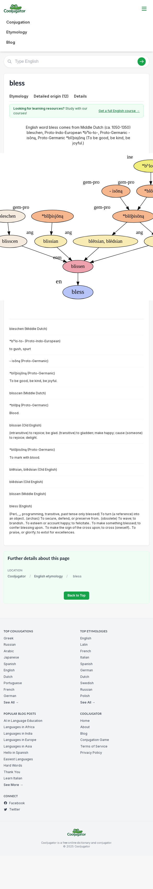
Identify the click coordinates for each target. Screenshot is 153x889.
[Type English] (76, 61)
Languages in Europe (20, 740)
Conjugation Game (94, 740)
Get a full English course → (119, 111)
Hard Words (13, 765)
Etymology (16, 32)
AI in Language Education (23, 721)
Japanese (11, 657)
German (10, 696)
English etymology (48, 576)
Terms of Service (93, 746)
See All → (11, 702)
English (9, 670)
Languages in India (18, 733)
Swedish (87, 683)
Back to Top (76, 595)
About (85, 727)
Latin (84, 644)
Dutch (8, 677)
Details (80, 96)
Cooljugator (17, 576)
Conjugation (18, 22)
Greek (9, 638)
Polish (85, 696)
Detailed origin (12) (51, 96)
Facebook (14, 803)
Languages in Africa (19, 727)
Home (85, 721)
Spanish (10, 664)
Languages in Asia (18, 746)
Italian (84, 657)
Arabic (9, 651)
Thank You (12, 772)
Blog (10, 42)
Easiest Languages (18, 759)
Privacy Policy (91, 753)
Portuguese (13, 683)
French (9, 689)
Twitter (12, 809)
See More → (13, 785)
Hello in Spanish (16, 753)
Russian (10, 644)
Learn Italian (13, 778)
